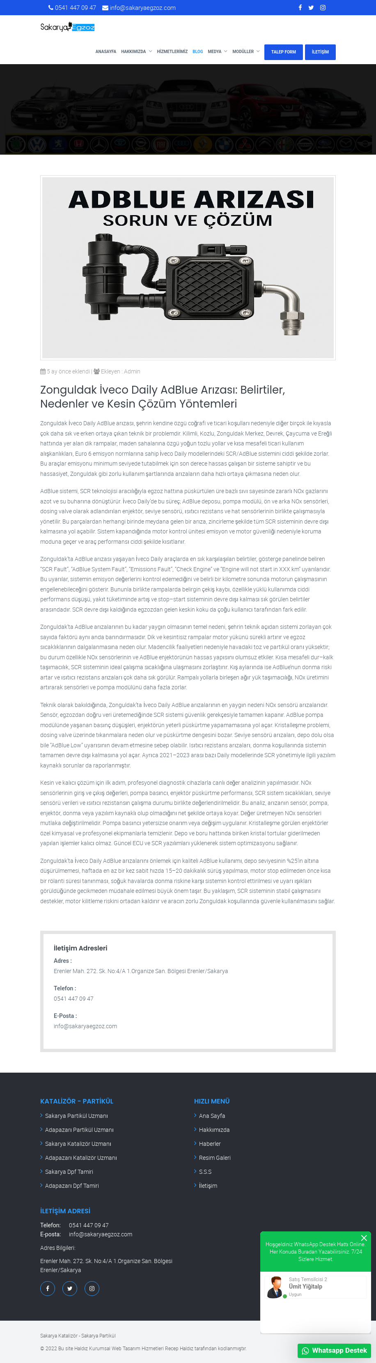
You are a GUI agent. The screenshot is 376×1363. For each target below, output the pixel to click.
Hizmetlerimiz (172, 51)
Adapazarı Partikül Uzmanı (79, 1130)
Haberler (210, 1143)
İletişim (208, 1185)
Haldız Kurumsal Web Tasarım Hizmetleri (119, 1348)
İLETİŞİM (320, 52)
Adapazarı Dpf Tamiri (72, 1185)
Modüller (243, 51)
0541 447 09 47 (72, 7)
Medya (215, 51)
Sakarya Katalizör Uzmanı (78, 1143)
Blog (198, 51)
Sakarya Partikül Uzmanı (76, 1116)
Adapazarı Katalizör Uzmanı (81, 1157)
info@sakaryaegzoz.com (139, 7)
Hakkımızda (133, 51)
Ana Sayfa (212, 1116)
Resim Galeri (215, 1157)
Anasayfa (106, 51)
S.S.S (205, 1171)
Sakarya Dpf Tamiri (69, 1171)
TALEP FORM (283, 52)
